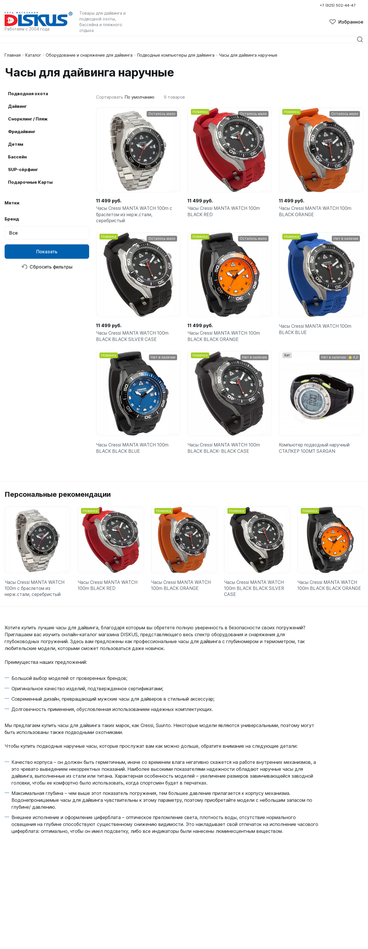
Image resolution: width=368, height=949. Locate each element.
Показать (46, 251)
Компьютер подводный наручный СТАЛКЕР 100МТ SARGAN (316, 452)
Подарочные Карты (30, 182)
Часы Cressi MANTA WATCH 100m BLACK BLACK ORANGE (225, 339)
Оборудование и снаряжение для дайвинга (89, 55)
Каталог (33, 55)
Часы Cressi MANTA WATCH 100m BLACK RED (225, 212)
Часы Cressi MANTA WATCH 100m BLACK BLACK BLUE (133, 452)
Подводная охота (28, 93)
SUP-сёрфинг (23, 169)
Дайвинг (17, 106)
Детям (15, 144)
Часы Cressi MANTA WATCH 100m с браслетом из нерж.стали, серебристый (135, 215)
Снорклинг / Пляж (28, 119)
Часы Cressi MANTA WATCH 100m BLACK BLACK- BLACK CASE (225, 452)
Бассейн (17, 157)
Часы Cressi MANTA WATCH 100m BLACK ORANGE (316, 212)
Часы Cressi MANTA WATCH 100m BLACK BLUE (316, 332)
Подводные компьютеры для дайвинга (175, 55)
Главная (13, 55)
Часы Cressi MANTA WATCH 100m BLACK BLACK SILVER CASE (133, 339)
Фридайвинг (21, 131)
